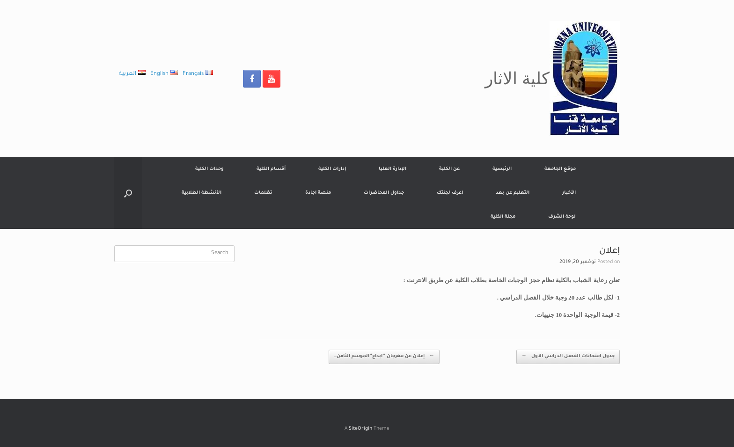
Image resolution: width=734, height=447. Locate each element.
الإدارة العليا (392, 169)
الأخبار (569, 193)
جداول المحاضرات (384, 193)
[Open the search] (128, 193)
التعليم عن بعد (512, 193)
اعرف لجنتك (450, 193)
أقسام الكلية (271, 169)
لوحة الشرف (562, 217)
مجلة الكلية (503, 217)
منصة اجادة (318, 193)
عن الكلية (449, 169)
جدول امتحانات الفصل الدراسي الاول (568, 357)
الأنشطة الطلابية (201, 193)
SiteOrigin (360, 429)
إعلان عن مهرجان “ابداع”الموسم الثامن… (384, 357)
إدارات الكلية (332, 169)
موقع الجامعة (560, 169)
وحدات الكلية (209, 169)
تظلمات (263, 193)
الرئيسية (502, 169)
